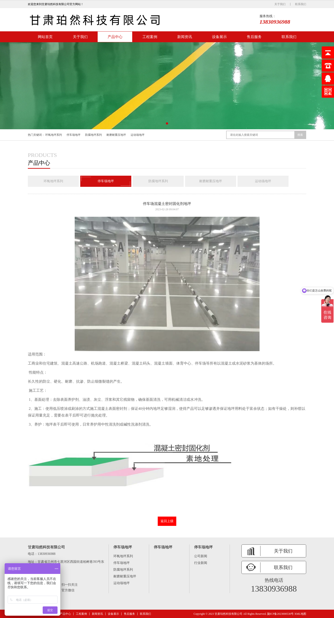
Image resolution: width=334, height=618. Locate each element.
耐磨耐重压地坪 (116, 134)
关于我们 (280, 4)
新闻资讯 (184, 37)
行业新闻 (200, 563)
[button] (167, 123)
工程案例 (149, 37)
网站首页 (45, 37)
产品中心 (115, 37)
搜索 (300, 134)
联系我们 (300, 4)
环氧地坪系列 (53, 134)
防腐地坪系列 (93, 134)
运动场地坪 (138, 134)
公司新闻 (200, 556)
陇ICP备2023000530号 (280, 613)
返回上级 (167, 521)
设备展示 (219, 37)
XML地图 (300, 613)
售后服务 (254, 37)
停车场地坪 (73, 134)
